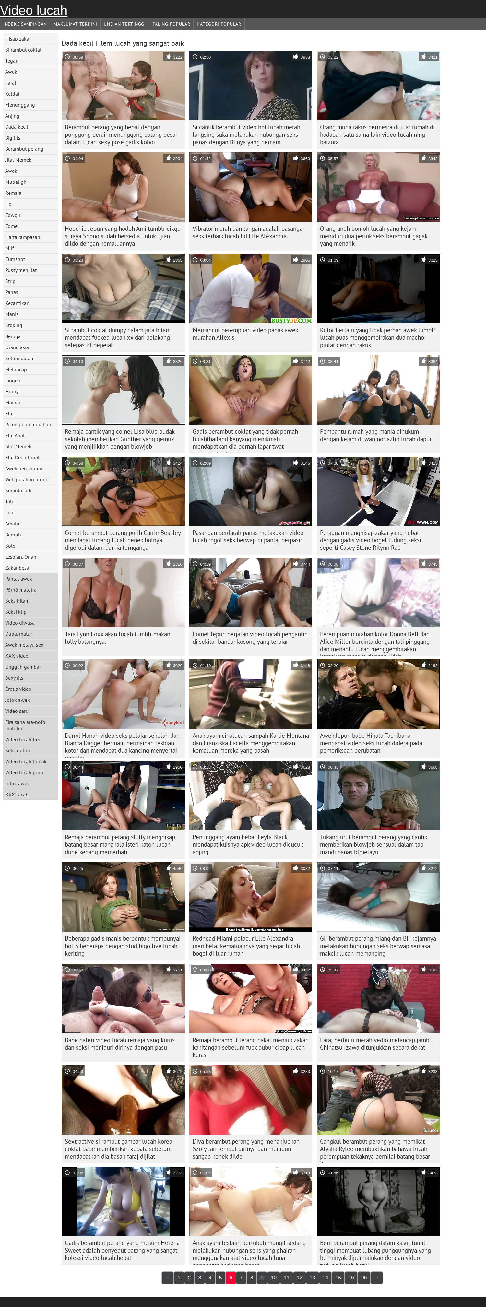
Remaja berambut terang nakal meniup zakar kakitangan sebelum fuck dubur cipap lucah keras (250, 1047)
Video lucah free (23, 739)
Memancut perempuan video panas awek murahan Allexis (245, 333)
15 (338, 1277)
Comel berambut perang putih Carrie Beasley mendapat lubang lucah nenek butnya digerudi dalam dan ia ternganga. (123, 540)
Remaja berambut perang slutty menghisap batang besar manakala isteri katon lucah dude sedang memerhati (120, 844)
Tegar (11, 60)
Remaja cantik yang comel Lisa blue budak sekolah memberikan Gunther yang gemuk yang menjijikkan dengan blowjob (120, 439)
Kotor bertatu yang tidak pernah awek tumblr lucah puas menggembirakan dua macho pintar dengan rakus (377, 337)
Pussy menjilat (21, 270)
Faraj (10, 82)
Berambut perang (24, 149)
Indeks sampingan (25, 24)
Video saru (17, 711)
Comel (12, 226)
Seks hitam (17, 600)
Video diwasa (20, 622)
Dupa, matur (18, 633)
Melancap (16, 369)
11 (287, 1277)
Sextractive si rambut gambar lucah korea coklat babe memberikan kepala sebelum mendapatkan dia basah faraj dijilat (118, 1148)
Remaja (13, 193)
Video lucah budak (26, 761)
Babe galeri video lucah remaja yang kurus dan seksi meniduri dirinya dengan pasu (120, 1043)
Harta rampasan (22, 237)
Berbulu (14, 534)
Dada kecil (16, 127)
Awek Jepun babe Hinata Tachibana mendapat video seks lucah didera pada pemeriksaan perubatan (371, 743)
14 (325, 1277)
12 (299, 1277)
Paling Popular (171, 24)
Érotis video (18, 689)
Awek (11, 71)
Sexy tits (14, 678)
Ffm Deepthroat (22, 457)
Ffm (9, 413)
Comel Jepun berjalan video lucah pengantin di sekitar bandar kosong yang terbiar (250, 637)
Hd (8, 204)
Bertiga (13, 336)
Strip (10, 281)
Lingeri (12, 380)
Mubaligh (16, 182)
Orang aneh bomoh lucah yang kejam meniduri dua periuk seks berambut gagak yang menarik (374, 236)
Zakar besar (18, 567)
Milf (9, 248)
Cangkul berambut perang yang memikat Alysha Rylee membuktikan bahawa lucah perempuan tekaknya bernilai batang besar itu (375, 1150)
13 (312, 1277)
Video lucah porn (24, 772)
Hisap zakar (18, 38)
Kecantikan (17, 303)
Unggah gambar (23, 667)
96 (364, 1277)
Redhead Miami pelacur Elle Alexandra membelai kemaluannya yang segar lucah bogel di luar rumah (246, 946)
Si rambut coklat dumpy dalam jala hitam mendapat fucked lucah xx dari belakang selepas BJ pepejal (118, 337)
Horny (11, 391)
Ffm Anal (15, 435)
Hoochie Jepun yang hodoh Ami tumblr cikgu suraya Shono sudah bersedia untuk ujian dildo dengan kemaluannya (123, 236)
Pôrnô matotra (21, 589)
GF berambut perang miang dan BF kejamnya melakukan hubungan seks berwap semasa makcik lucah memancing (378, 946)
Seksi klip (16, 611)
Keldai (12, 93)
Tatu (10, 501)
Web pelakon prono (27, 479)
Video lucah (33, 10)
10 (274, 1277)
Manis (11, 314)
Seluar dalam (20, 358)
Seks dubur (17, 750)
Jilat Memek (18, 160)
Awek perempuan (24, 468)
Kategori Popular (219, 24)
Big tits (12, 138)
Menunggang (20, 104)
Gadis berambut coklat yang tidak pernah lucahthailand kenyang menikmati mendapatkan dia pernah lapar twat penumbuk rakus (245, 440)
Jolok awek (17, 700)
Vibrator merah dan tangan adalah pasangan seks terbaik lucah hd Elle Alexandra (249, 232)
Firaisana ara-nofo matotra (25, 725)
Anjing (12, 115)
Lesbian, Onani (21, 556)
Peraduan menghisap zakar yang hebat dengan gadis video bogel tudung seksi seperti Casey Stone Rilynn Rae (370, 540)
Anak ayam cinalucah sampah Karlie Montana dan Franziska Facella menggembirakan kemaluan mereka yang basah (251, 743)
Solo (10, 545)
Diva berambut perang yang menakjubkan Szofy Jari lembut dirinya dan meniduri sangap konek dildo (246, 1148)
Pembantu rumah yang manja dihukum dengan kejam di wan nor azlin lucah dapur (376, 435)
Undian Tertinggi (125, 24)
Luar (10, 512)
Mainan (13, 402)
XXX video (17, 656)
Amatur (13, 523)
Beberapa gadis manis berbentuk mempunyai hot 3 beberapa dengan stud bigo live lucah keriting (123, 946)
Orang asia (17, 347)
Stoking (13, 325)
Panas (11, 292)
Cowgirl (13, 215)
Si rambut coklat (23, 49)
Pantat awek (18, 578)
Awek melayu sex (24, 645)
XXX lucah (17, 794)
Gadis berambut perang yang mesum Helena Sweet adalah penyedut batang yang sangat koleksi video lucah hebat (122, 1250)
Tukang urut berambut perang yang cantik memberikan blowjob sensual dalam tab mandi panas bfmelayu (373, 844)
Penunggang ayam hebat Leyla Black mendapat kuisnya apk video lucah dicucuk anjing (248, 844)
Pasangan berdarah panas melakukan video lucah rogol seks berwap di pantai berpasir (248, 536)
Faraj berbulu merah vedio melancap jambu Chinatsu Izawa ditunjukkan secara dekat (376, 1043)
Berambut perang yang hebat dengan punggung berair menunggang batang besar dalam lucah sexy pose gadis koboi (121, 134)
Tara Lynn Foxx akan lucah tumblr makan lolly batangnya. (117, 637)
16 (351, 1277)
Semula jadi (18, 490)
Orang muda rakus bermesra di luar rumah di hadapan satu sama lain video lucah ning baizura (377, 134)
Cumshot (15, 259)
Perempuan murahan (28, 424)
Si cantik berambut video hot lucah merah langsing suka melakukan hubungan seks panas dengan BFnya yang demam (246, 134)
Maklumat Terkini (75, 24)
